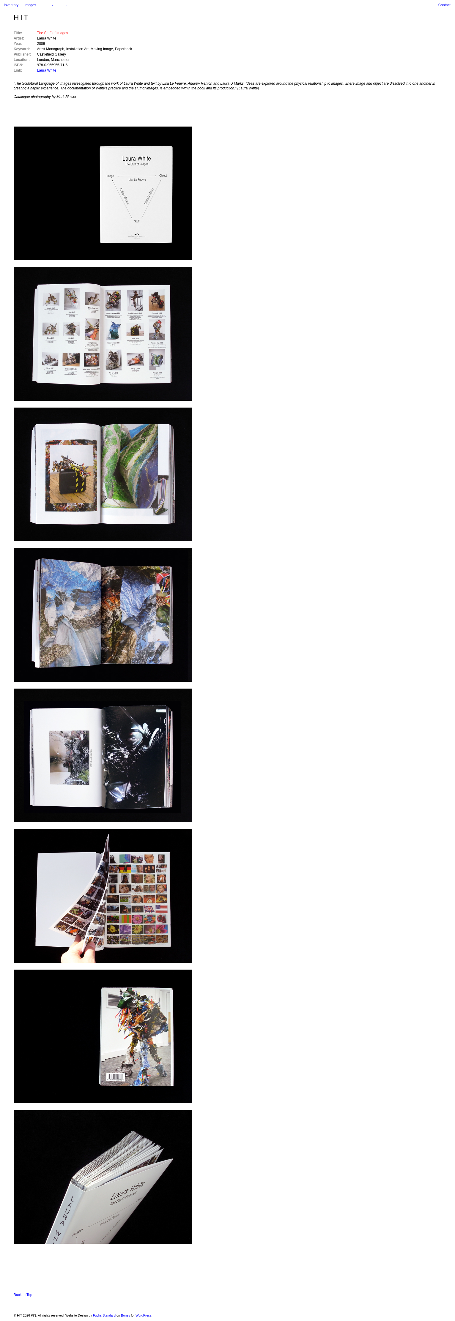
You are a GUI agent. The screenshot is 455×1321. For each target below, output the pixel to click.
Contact (444, 5)
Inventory (11, 5)
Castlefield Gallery (51, 54)
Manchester (60, 60)
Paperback (123, 49)
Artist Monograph (50, 49)
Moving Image (102, 49)
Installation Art (77, 49)
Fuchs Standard (104, 1315)
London (43, 60)
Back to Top (23, 1295)
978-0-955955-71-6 (52, 65)
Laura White (46, 38)
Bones (125, 1315)
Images (30, 5)
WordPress (143, 1315)
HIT (22, 17)
